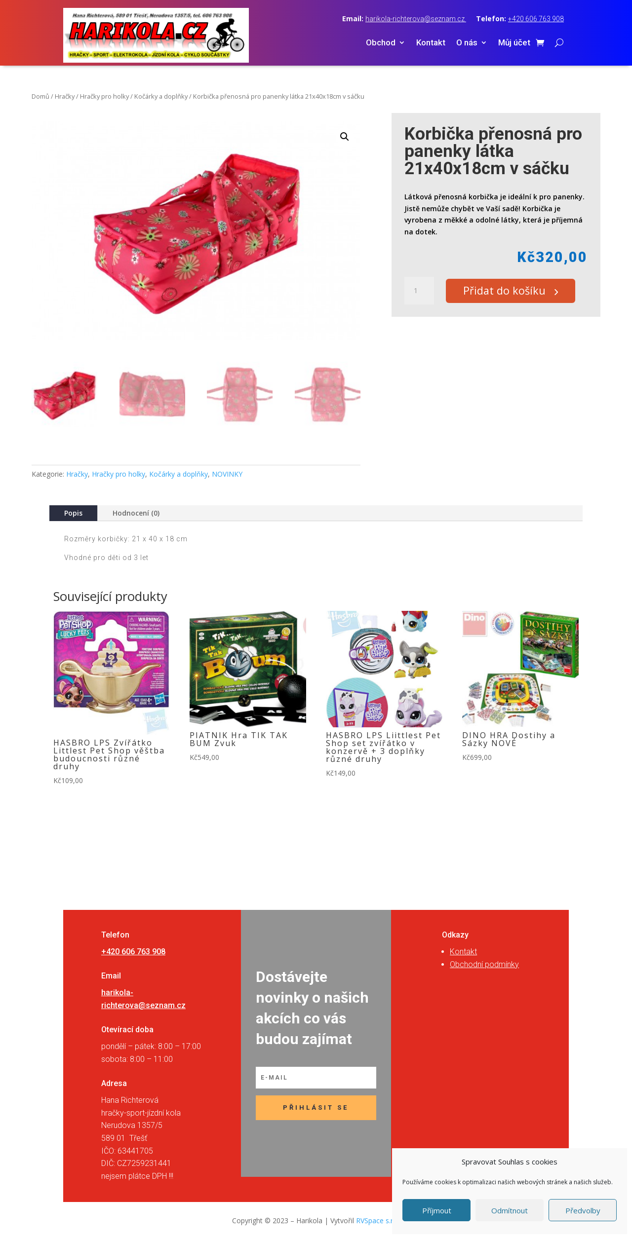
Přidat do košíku (508, 291)
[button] (345, 137)
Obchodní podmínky (484, 964)
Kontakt (430, 43)
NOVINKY (227, 474)
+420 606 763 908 (536, 19)
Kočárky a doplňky (161, 96)
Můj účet (514, 43)
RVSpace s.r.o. (378, 1220)
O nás (466, 43)
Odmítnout (509, 1210)
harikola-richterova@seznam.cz (415, 19)
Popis (73, 513)
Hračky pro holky (104, 96)
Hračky (65, 96)
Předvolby (582, 1210)
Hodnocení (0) (136, 513)
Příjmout (436, 1210)
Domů (40, 96)
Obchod (380, 43)
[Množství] (419, 291)
